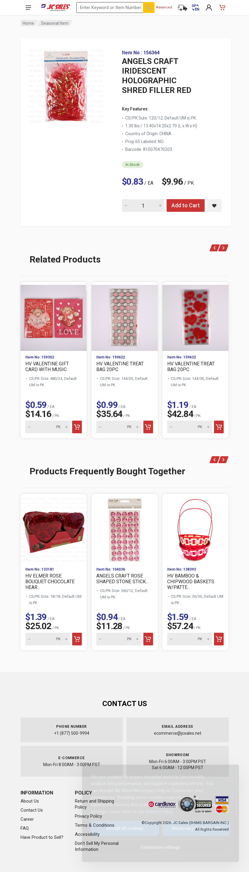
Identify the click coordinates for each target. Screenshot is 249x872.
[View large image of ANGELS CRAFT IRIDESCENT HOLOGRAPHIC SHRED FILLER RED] (66, 84)
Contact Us (32, 810)
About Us (30, 801)
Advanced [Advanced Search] (164, 7)
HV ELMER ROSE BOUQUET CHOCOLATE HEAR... (50, 581)
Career (27, 819)
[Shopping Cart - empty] (222, 7)
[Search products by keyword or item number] (115, 7)
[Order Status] (182, 7)
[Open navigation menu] (28, 7)
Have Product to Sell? (42, 837)
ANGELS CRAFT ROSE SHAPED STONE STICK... (122, 578)
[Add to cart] (77, 427)
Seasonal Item (55, 23)
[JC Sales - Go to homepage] (55, 7)
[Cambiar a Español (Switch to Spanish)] (195, 7)
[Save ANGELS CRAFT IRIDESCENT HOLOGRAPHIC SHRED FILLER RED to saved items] (214, 205)
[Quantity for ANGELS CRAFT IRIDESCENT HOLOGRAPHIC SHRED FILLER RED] (143, 205)
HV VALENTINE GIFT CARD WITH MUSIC (47, 366)
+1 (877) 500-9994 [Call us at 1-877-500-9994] (71, 733)
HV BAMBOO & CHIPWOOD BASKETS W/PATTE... (190, 581)
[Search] (149, 7)
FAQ (25, 828)
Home (28, 23)
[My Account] (208, 7)
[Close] (223, 776)
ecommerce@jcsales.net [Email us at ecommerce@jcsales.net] (177, 733)
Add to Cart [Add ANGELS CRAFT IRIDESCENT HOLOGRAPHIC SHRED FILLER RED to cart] (185, 205)
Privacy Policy (154, 811)
